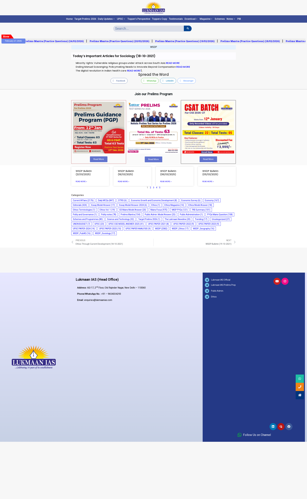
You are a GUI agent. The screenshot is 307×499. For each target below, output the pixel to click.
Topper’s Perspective (138, 19)
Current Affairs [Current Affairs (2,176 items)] (83, 200)
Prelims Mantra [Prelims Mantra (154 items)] (130, 214)
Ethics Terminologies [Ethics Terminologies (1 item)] (84, 210)
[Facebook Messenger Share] (187, 81)
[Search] (188, 28)
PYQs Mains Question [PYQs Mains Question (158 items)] (220, 214)
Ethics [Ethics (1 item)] (155, 205)
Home (69, 19)
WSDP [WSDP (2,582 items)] (161, 228)
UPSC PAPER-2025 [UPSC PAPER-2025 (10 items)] (110, 228)
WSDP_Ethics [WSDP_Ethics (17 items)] (180, 228)
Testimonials (176, 19)
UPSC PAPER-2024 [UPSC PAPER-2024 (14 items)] (84, 228)
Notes (231, 19)
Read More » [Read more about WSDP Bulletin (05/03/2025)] (208, 182)
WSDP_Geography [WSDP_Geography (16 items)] (203, 228)
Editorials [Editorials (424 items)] (80, 205)
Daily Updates (106, 19)
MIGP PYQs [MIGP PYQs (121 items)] (180, 210)
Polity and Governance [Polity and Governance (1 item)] (85, 214)
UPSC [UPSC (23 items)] (99, 224)
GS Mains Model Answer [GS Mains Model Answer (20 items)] (132, 210)
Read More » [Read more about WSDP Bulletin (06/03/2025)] (166, 182)
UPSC (121, 19)
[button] (300, 395)
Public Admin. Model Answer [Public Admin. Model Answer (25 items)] (160, 214)
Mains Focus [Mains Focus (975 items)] (158, 210)
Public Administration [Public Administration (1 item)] (191, 214)
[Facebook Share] (119, 81)
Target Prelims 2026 (85, 19)
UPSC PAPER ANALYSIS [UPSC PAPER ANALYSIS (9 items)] (138, 228)
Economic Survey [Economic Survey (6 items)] (190, 200)
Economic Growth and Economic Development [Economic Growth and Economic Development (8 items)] (154, 200)
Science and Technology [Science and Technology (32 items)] (120, 219)
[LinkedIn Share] (168, 81)
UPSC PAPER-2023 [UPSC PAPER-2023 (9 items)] (208, 224)
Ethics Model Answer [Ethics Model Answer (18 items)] (200, 205)
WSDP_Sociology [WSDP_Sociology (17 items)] (105, 233)
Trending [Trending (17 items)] (201, 219)
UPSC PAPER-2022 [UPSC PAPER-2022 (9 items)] (183, 224)
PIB (239, 19)
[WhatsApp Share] (150, 81)
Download (191, 19)
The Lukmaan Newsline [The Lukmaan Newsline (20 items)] (177, 219)
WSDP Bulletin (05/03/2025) (210, 172)
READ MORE (173, 63)
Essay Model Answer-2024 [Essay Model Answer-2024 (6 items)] (133, 205)
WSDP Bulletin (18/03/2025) (126, 172)
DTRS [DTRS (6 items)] (122, 200)
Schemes (220, 19)
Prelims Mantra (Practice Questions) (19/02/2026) (186, 41)
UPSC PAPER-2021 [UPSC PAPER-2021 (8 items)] (158, 224)
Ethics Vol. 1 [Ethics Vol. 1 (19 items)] (107, 210)
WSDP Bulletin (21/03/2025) (84, 172)
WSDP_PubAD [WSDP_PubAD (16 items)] (82, 233)
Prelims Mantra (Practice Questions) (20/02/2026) (121, 41)
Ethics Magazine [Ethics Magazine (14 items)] (174, 205)
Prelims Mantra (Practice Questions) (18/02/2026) (251, 41)
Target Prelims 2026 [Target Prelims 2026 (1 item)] (149, 219)
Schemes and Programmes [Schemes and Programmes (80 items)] (88, 219)
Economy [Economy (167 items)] (212, 200)
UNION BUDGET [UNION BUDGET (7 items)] (81, 224)
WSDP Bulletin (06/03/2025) (168, 172)
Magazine (206, 19)
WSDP (153, 47)
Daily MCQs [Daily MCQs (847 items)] (106, 200)
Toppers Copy (159, 19)
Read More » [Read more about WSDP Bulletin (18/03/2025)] (123, 182)
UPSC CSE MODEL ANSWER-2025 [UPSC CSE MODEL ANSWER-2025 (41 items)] (126, 224)
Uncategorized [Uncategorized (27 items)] (221, 219)
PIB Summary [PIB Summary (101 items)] (201, 210)
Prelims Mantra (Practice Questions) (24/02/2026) (55, 41)
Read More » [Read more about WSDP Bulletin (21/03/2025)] (81, 182)
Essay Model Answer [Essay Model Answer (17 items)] (103, 205)
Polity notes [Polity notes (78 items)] (108, 214)
